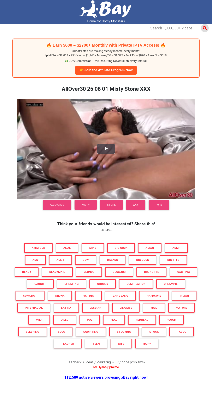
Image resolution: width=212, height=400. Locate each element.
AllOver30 (57, 205)
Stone (111, 205)
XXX (135, 205)
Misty (86, 205)
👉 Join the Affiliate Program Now (106, 70)
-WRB (159, 205)
